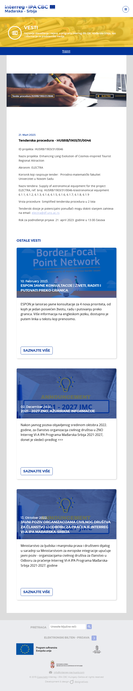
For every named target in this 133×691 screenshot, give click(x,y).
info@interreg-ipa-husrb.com (66, 672)
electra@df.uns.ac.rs (45, 213)
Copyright (42, 677)
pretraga (38, 627)
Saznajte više (36, 350)
